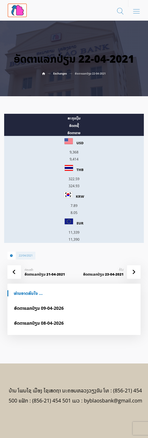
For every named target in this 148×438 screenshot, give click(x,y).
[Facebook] (73, 418)
